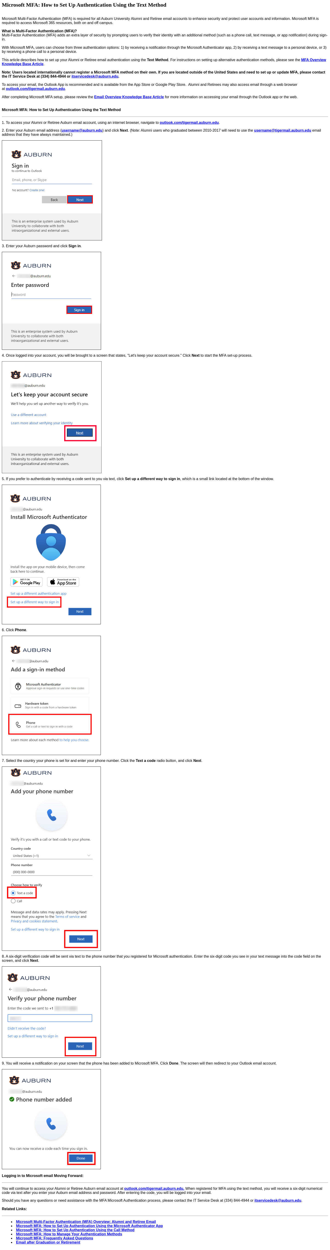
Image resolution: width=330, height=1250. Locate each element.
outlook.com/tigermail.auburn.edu (35, 89)
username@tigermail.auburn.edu (282, 130)
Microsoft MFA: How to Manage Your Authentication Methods (69, 1234)
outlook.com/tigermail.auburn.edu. (154, 1188)
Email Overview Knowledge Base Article (129, 97)
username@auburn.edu (82, 130)
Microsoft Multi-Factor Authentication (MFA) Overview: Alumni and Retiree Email (86, 1222)
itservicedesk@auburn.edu (95, 76)
